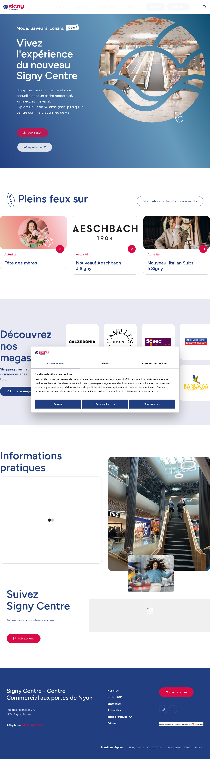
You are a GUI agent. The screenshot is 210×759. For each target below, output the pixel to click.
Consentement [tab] (55, 363)
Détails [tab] (105, 363)
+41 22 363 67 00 (32, 735)
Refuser (57, 404)
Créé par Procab (193, 747)
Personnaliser (105, 404)
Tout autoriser (152, 404)
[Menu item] (59, 7)
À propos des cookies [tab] (154, 363)
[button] (117, 7)
